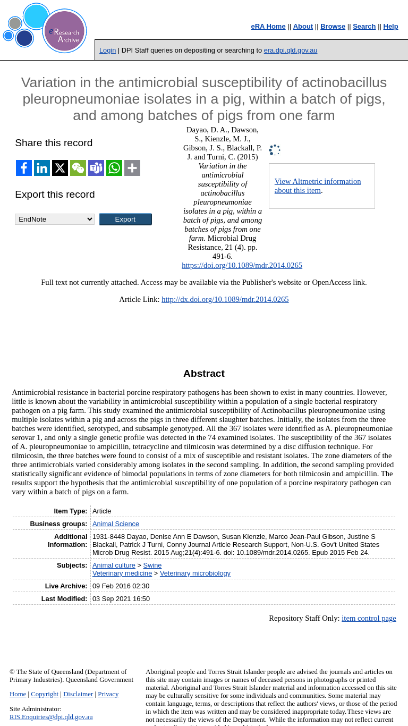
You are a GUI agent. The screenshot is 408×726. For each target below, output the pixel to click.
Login (107, 50)
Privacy (108, 694)
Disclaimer (78, 694)
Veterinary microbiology (195, 573)
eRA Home (268, 26)
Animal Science (115, 524)
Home (18, 694)
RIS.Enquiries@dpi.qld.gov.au (51, 717)
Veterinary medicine (122, 573)
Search (364, 26)
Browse (332, 26)
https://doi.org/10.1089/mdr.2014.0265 (242, 265)
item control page (369, 618)
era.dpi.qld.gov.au (291, 50)
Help (391, 26)
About (303, 26)
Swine (152, 565)
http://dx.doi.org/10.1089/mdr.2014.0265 (225, 299)
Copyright (44, 694)
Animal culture (113, 565)
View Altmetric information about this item (318, 186)
